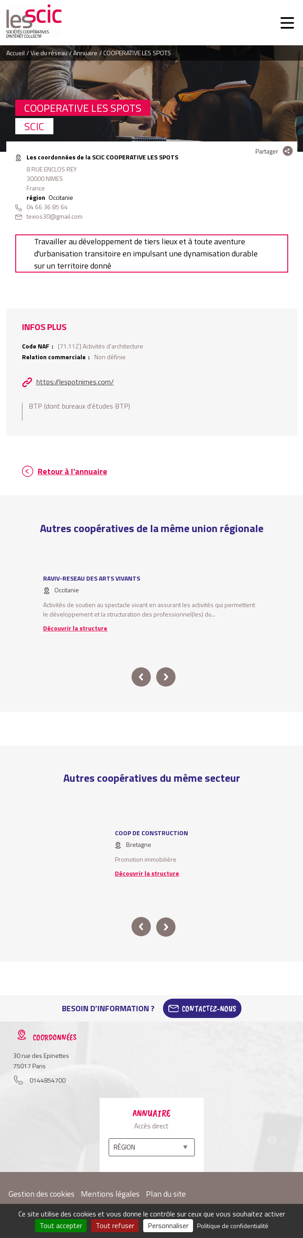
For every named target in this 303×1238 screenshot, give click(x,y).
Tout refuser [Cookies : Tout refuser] (115, 1225)
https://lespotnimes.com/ (75, 381)
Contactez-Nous (209, 1008)
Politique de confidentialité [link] (232, 1225)
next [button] (165, 677)
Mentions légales (110, 1194)
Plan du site (166, 1194)
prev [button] (141, 677)
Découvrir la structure (75, 628)
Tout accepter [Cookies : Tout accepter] (61, 1225)
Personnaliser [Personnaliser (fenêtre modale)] (168, 1225)
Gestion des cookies (42, 1194)
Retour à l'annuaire (72, 471)
